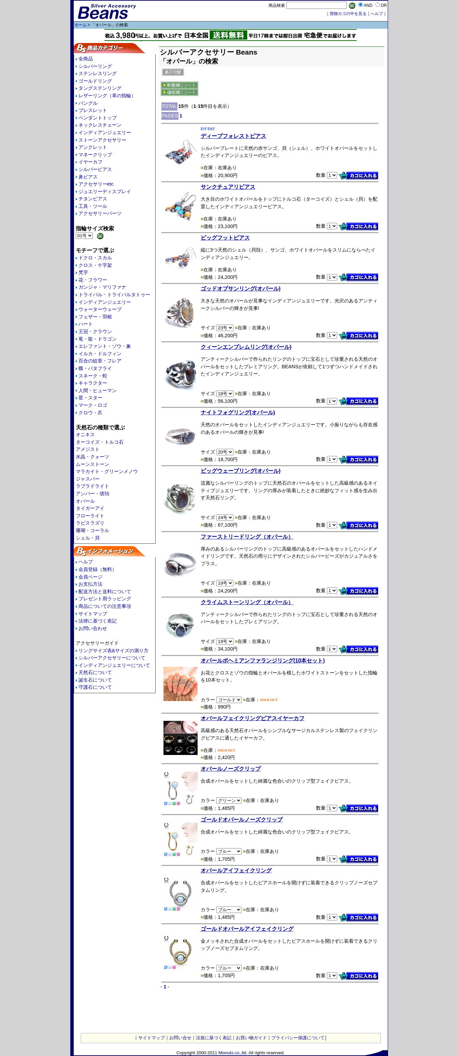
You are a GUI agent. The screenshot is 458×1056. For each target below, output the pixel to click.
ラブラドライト (92, 486)
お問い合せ (180, 1037)
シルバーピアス (95, 169)
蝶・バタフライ (95, 368)
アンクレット (92, 147)
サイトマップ (92, 613)
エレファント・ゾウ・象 (104, 346)
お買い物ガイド (251, 1037)
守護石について (95, 687)
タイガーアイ (90, 508)
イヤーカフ (90, 162)
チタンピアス (92, 198)
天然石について (95, 672)
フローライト (90, 515)
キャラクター (92, 383)
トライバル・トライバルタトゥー (114, 294)
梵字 (83, 272)
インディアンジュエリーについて (114, 665)
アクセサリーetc (96, 184)
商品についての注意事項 (104, 606)
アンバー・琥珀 (92, 493)
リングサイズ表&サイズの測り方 (113, 650)
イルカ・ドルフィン (99, 353)
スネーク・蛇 (92, 376)
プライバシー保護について (298, 1037)
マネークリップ (95, 154)
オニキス (85, 434)
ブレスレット (92, 110)
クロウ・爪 (90, 412)
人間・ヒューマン (97, 390)
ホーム (80, 25)
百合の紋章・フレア (99, 360)
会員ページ (90, 577)
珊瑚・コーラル (92, 530)
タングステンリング (99, 88)
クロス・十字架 (95, 265)
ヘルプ (85, 562)
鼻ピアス (88, 177)
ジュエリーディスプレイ (104, 191)
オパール (85, 501)
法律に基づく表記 (97, 621)
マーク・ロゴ (92, 405)
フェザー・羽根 (95, 316)
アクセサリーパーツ (99, 213)
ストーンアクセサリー (102, 140)
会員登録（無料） (97, 569)
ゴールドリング (95, 81)
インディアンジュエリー (104, 132)
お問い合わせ (92, 628)
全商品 (85, 58)
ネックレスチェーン (99, 125)
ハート (85, 324)
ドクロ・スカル (95, 257)
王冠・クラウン (95, 331)
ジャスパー (88, 479)
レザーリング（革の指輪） (107, 95)
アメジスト (88, 449)
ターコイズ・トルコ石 (100, 442)
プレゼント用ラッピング (104, 598)
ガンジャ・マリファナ (102, 287)
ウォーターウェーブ (99, 309)
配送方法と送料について (104, 591)
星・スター (90, 397)
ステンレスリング (97, 73)
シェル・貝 (88, 538)
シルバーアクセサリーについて (111, 657)
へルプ (377, 13)
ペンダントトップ (97, 117)
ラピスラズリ (90, 523)
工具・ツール (92, 206)
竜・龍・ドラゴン (97, 339)
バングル (88, 103)
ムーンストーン (92, 464)
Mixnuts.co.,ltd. (232, 1052)
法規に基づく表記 (213, 1037)
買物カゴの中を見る (348, 13)
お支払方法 (90, 584)
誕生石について (95, 680)
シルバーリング (95, 66)
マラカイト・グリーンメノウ (107, 471)
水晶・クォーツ (92, 456)
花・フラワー (92, 280)
